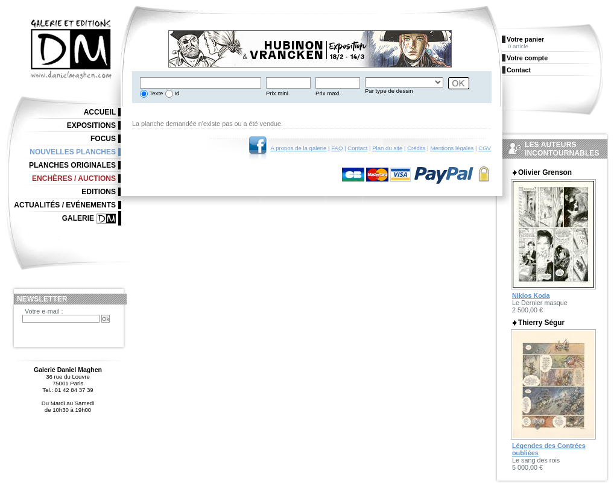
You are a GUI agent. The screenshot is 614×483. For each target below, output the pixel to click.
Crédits (416, 148)
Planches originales (72, 165)
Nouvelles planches (73, 152)
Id (176, 93)
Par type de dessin (389, 90)
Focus (103, 138)
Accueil (100, 112)
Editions (98, 192)
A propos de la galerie (299, 148)
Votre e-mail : (44, 311)
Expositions (91, 125)
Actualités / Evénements (65, 205)
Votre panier (525, 39)
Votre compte (527, 58)
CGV (484, 148)
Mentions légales (451, 148)
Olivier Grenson (545, 172)
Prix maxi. (328, 93)
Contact (357, 148)
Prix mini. (278, 93)
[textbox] (200, 83)
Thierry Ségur (541, 322)
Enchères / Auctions (74, 178)
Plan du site (387, 148)
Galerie (78, 218)
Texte (155, 93)
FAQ (337, 148)
